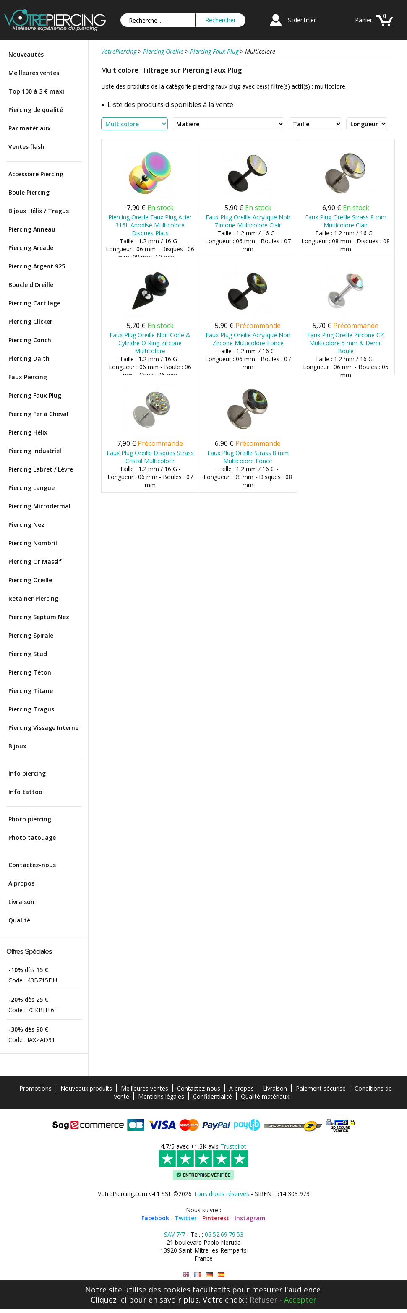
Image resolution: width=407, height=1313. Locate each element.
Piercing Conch (29, 340)
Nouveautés (26, 54)
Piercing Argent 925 (36, 266)
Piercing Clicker (30, 322)
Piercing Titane (30, 691)
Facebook (155, 1218)
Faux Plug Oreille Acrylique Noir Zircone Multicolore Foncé (248, 339)
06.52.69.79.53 (224, 1234)
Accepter (300, 1300)
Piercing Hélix (27, 432)
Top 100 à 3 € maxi (36, 91)
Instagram (250, 1218)
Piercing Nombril (32, 543)
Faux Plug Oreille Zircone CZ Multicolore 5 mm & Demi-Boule (345, 343)
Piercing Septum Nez (38, 617)
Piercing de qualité (35, 110)
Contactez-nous (32, 865)
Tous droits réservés (221, 1194)
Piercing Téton (29, 672)
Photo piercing (29, 819)
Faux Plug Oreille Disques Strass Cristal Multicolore (150, 457)
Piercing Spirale (30, 635)
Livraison (21, 902)
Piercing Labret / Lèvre (40, 469)
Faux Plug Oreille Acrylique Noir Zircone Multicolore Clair (248, 221)
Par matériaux (29, 128)
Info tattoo (25, 792)
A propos (21, 883)
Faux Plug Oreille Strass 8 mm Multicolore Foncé (248, 457)
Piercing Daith (29, 358)
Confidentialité (212, 1096)
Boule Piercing (29, 192)
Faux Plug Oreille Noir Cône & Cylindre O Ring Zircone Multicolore (150, 343)
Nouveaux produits (86, 1088)
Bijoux (17, 746)
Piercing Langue (31, 488)
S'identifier (302, 20)
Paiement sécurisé (321, 1088)
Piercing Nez (26, 525)
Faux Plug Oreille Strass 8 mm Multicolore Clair (345, 221)
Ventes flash (26, 147)
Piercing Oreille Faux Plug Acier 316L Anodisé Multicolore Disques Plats (150, 225)
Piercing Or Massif (35, 561)
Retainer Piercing (33, 598)
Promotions (35, 1088)
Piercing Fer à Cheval (38, 414)
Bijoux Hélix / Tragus (38, 211)
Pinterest (215, 1218)
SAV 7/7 (174, 1234)
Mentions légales (161, 1096)
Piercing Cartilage (34, 303)
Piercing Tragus (31, 709)
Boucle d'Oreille (30, 285)
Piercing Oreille (30, 580)
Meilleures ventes (33, 73)
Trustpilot (233, 1146)
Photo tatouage (32, 837)
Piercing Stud (27, 654)
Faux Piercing (27, 377)
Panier (363, 20)
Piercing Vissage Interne (43, 728)
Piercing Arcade (30, 248)
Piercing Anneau (31, 229)
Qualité (19, 920)
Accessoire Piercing (35, 174)
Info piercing (27, 773)
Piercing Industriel (34, 451)
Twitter (186, 1218)
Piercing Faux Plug (34, 395)
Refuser (263, 1300)
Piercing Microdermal (39, 506)
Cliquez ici (109, 1300)
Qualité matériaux (265, 1096)
